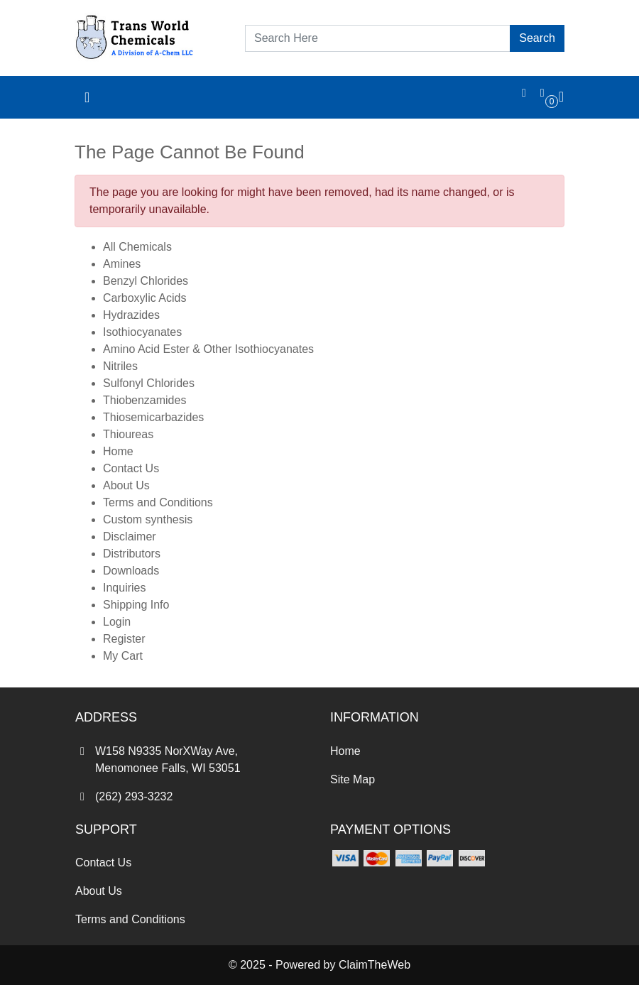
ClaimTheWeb (374, 965)
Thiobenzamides (144, 400)
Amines (122, 264)
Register (124, 639)
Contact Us (131, 468)
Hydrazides (131, 315)
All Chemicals (137, 247)
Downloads (131, 571)
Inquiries (124, 588)
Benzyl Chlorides (145, 281)
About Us (126, 485)
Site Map (352, 779)
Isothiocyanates (142, 332)
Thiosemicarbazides (153, 417)
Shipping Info (136, 605)
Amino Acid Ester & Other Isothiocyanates (208, 349)
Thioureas (128, 434)
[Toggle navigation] (87, 97)
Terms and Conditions (158, 502)
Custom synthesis (147, 519)
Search (537, 38)
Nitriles (120, 366)
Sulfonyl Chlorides (149, 383)
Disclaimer (129, 536)
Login (117, 622)
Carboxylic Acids (144, 298)
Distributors (131, 554)
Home (118, 451)
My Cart (123, 656)
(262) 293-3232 (124, 796)
